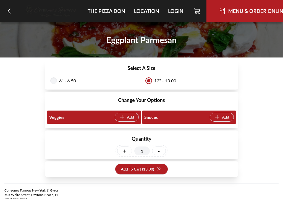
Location (146, 11)
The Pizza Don (106, 11)
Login (176, 11)
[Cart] (197, 11)
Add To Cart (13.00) (141, 169)
